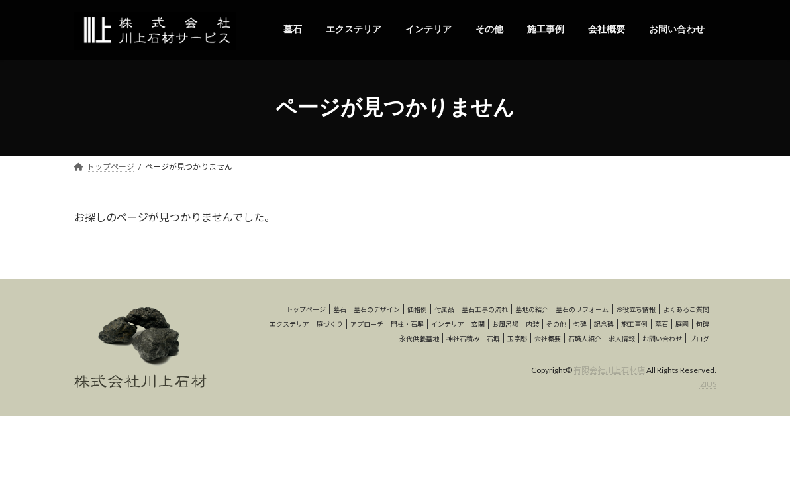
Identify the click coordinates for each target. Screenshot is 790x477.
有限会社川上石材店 (609, 370)
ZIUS (708, 384)
